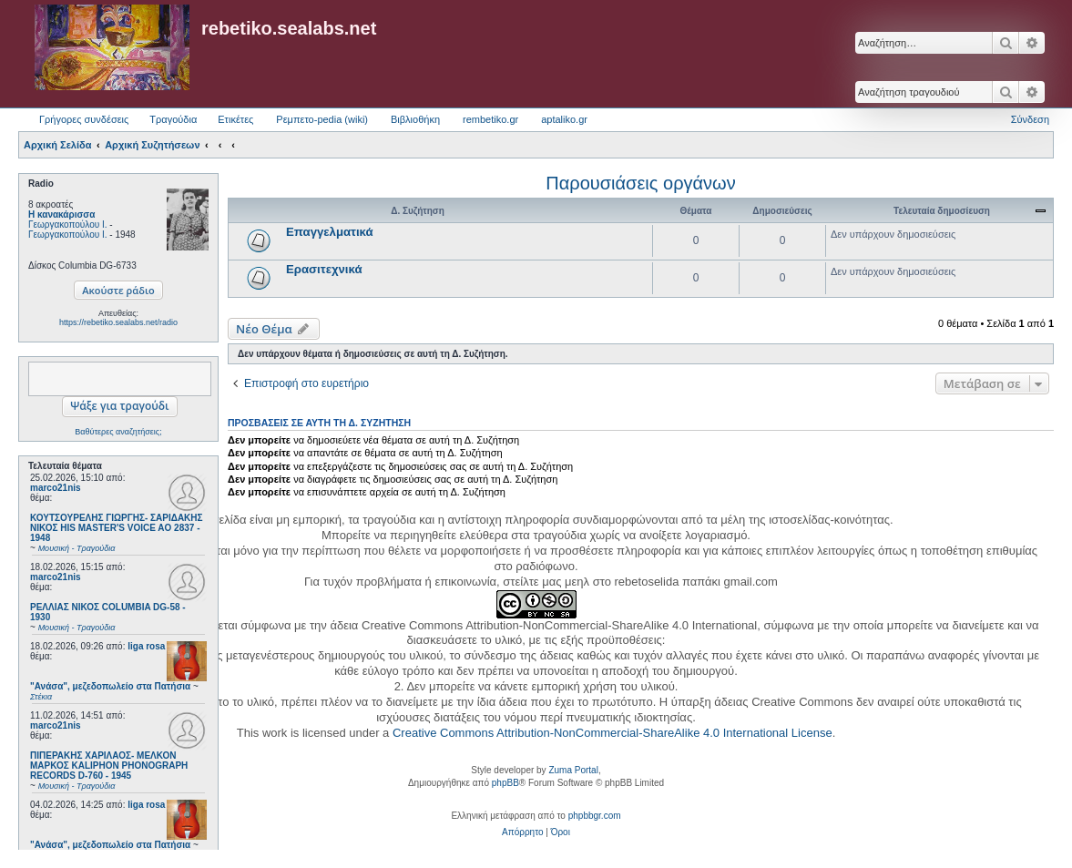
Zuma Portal (572, 770)
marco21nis (55, 488)
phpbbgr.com (594, 816)
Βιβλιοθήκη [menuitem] (415, 119)
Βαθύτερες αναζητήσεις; (118, 431)
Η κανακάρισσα (61, 214)
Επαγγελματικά (329, 232)
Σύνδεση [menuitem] (1030, 119)
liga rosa (146, 646)
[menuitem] (522, 832)
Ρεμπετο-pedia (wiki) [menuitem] (322, 119)
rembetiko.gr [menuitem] (490, 119)
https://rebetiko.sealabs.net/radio (118, 322)
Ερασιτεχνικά (324, 269)
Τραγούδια (173, 119)
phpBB (505, 783)
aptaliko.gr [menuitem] (564, 119)
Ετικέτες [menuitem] (235, 119)
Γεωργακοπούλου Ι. (67, 225)
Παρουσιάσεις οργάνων (640, 183)
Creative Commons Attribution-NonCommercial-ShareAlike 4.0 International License (612, 733)
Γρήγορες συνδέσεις (83, 119)
